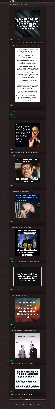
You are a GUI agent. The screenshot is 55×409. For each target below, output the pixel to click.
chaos (29, 152)
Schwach (15, 39)
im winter (40, 42)
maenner (29, 42)
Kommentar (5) (13, 152)
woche (32, 261)
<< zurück (11, 397)
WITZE (11, 4)
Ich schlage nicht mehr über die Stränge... (21, 191)
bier (26, 261)
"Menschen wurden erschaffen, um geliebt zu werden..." (24, 121)
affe (33, 152)
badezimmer (26, 363)
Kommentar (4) (13, 42)
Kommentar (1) (13, 327)
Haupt (17, 1)
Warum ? (14, 111)
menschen (18, 42)
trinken (38, 261)
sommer (35, 42)
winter (38, 42)
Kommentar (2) (13, 261)
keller (26, 394)
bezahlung (30, 188)
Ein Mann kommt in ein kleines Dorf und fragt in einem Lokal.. (25, 45)
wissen (24, 42)
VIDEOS (21, 4)
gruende (27, 152)
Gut (11, 39)
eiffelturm (32, 42)
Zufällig (29, 1)
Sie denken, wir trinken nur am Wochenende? (22, 227)
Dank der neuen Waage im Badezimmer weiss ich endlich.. (25, 330)
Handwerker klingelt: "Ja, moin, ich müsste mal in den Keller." (25, 366)
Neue (25, 1)
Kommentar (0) (13, 117)
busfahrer (24, 188)
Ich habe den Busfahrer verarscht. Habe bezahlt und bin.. (24, 155)
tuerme (27, 42)
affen (31, 152)
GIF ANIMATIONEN (26, 4)
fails (20, 363)
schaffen (38, 152)
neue (32, 363)
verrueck (21, 42)
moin (31, 394)
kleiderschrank (19, 327)
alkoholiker (29, 261)
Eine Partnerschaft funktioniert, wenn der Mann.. (22, 264)
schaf (35, 152)
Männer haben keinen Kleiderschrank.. (20, 295)
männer (27, 327)
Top (21, 1)
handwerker (23, 394)
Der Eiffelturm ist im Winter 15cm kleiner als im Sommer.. (24, 8)
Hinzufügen (35, 1)
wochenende (35, 261)
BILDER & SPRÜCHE (15, 4)
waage (30, 363)
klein (43, 42)
